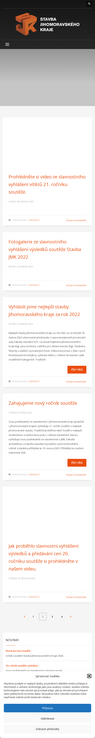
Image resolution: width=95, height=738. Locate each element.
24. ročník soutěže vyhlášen (22, 665)
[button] (89, 676)
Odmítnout (47, 718)
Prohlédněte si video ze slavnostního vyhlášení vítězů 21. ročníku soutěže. (47, 184)
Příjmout (47, 708)
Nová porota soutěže (18, 650)
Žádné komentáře (76, 220)
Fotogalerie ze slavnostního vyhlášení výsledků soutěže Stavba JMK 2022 (45, 249)
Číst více (77, 369)
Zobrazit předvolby (47, 729)
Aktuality (34, 220)
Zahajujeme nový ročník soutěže (43, 403)
